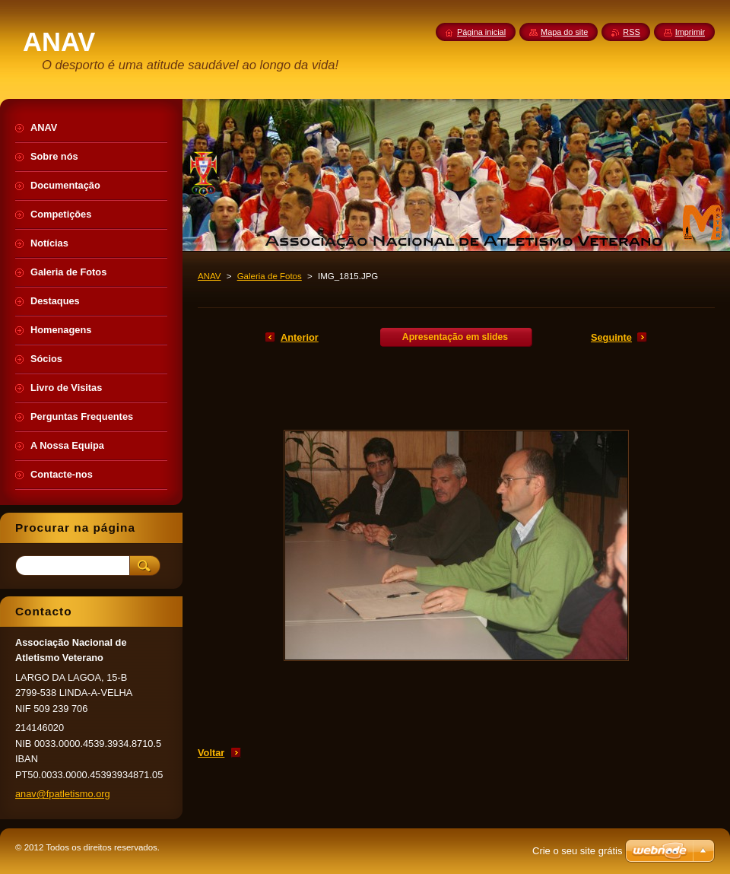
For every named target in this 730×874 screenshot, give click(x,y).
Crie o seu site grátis (577, 851)
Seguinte (611, 337)
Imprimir (690, 32)
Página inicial (481, 32)
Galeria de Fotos (269, 276)
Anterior (300, 337)
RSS (631, 32)
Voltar (211, 752)
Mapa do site (564, 32)
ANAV (209, 276)
